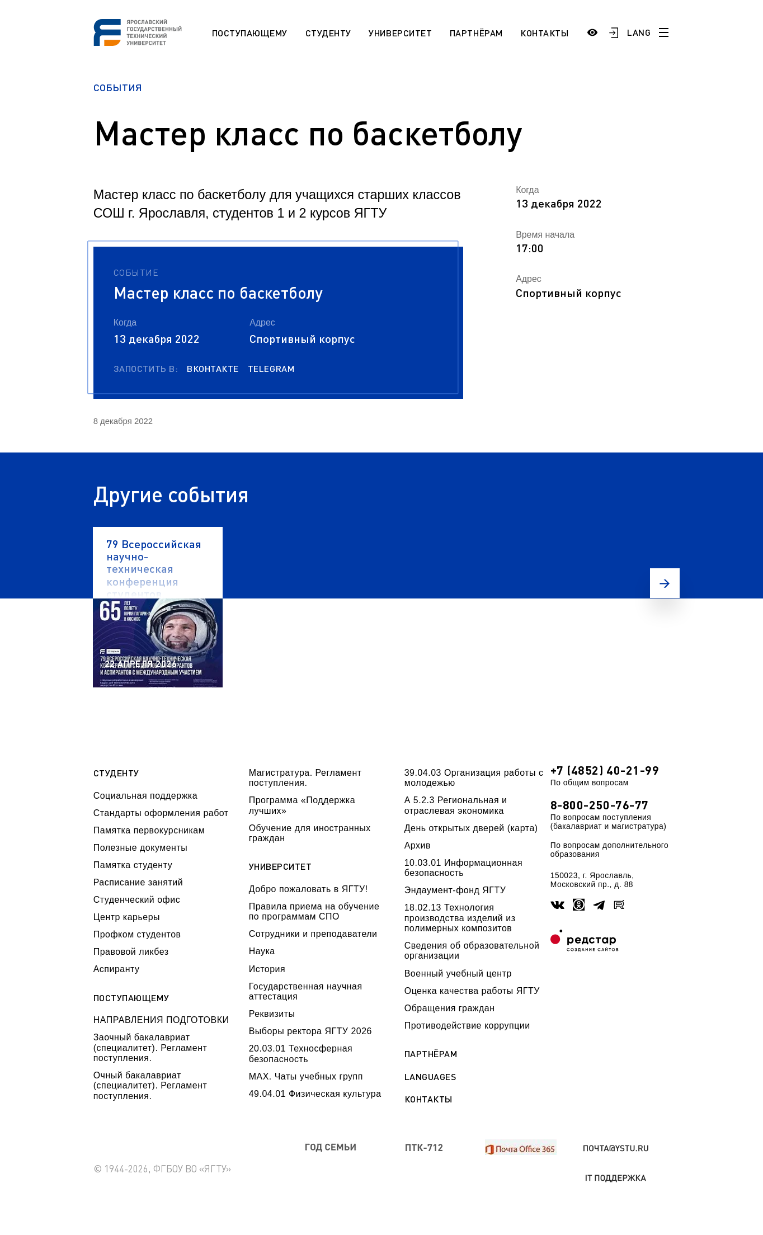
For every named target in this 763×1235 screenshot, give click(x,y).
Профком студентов (137, 934)
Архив (417, 845)
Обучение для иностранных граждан (310, 833)
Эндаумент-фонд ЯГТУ (455, 890)
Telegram (271, 369)
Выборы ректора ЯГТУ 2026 (310, 1031)
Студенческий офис (136, 899)
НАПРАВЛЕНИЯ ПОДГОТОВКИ (161, 1020)
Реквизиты (272, 1014)
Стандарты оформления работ (161, 813)
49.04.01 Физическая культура (315, 1094)
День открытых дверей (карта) (471, 828)
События (117, 87)
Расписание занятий (138, 882)
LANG (638, 32)
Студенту (328, 32)
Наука (262, 951)
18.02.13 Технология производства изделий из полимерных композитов (460, 918)
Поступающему (250, 32)
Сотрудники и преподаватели (313, 934)
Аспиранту (116, 969)
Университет (400, 32)
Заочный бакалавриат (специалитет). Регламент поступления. (150, 1048)
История (267, 969)
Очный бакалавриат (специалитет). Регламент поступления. (150, 1086)
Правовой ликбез (131, 951)
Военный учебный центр (458, 973)
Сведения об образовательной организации (472, 950)
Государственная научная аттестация (305, 991)
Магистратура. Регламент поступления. (305, 778)
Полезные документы (140, 847)
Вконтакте (213, 369)
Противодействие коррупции (467, 1025)
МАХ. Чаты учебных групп (306, 1076)
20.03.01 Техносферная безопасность (301, 1053)
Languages (430, 1077)
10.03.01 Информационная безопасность (463, 868)
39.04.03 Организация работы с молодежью (474, 778)
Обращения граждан (449, 1008)
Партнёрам (476, 32)
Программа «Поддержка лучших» (302, 805)
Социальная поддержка (145, 795)
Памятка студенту (133, 865)
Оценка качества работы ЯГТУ (472, 991)
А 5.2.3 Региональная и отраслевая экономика (455, 805)
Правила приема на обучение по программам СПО (314, 911)
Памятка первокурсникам (149, 830)
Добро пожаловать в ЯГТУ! (308, 889)
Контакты (544, 32)
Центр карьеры (126, 917)
